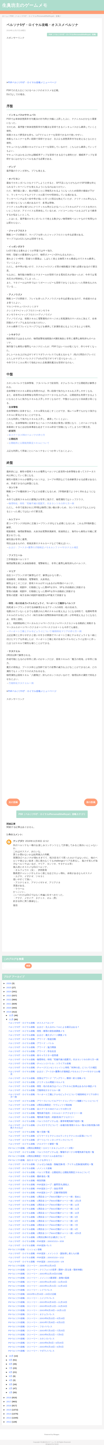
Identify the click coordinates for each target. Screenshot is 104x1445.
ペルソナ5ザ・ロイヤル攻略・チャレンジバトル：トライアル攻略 (39, 1063)
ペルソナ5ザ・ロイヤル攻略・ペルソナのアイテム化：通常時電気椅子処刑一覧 (46, 1121)
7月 (11, 1368)
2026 (9, 983)
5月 (11, 1376)
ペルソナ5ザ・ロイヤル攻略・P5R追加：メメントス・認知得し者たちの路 (43, 1253)
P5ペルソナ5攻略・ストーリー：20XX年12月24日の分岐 (35, 1274)
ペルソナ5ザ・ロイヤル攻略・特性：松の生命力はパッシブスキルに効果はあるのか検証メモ (52, 1086)
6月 (11, 1372)
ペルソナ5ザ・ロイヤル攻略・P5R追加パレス (30, 1245)
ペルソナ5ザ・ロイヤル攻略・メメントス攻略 (30, 1168)
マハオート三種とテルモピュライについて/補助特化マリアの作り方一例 (45, 631)
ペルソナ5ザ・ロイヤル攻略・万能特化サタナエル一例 (34, 1090)
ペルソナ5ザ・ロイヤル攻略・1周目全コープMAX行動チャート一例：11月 (43, 1209)
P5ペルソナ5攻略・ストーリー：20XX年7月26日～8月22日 (36, 1322)
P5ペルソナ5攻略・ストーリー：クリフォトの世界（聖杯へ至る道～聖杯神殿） (46, 1269)
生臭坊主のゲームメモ (24, 5)
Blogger (56, 1434)
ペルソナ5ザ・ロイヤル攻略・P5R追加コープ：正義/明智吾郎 (37, 1192)
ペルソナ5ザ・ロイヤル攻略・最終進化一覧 (29, 1176)
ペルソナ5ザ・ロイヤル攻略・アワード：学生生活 (32, 1051)
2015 (9, 1410)
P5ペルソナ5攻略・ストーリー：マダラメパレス (31, 1351)
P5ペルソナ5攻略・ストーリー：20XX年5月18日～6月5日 (36, 1347)
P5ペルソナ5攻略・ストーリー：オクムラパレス (31, 1314)
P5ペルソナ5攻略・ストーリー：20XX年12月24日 (32, 1265)
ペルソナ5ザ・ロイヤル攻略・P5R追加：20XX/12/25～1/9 (36, 1261)
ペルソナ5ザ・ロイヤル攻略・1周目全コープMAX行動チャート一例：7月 (43, 1225)
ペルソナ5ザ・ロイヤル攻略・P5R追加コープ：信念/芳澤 (35, 1188)
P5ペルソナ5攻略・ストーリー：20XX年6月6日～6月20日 (36, 1343)
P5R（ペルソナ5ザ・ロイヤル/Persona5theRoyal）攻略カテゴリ (52, 814)
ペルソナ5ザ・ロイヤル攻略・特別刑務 (26, 1180)
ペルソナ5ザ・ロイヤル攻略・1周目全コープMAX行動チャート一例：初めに (44, 1197)
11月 (11, 1019)
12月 (11, 1015)
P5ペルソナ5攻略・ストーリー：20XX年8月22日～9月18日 (36, 1318)
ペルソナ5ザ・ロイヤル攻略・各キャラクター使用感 (33, 1055)
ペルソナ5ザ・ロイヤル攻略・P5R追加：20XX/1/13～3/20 (36, 1241)
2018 (9, 1397)
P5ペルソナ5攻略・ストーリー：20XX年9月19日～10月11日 (37, 1310)
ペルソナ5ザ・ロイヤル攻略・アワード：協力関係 (32, 1047)
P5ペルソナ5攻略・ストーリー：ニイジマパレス (31, 1298)
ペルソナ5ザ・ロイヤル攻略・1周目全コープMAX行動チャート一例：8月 (43, 1221)
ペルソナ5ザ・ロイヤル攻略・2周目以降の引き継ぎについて (37, 1237)
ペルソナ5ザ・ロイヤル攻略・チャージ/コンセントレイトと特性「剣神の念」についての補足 (52, 1067)
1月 (11, 1392)
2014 (9, 1414)
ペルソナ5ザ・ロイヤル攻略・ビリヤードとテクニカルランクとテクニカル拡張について (50, 1136)
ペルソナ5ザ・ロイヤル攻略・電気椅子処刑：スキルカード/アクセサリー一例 (45, 1113)
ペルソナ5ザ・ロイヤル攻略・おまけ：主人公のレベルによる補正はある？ (43, 1027)
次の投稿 (13, 802)
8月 (11, 1364)
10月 (11, 1356)
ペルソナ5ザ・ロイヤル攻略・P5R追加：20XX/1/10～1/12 (36, 1257)
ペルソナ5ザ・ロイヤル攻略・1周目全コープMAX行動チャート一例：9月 (43, 1217)
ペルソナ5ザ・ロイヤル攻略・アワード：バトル (31, 1043)
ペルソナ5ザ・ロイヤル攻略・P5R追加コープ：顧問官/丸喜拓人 (38, 1184)
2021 (9, 1004)
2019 (9, 1012)
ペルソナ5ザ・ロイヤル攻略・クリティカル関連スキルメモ (36, 1082)
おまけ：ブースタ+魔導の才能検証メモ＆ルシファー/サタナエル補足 (43, 547)
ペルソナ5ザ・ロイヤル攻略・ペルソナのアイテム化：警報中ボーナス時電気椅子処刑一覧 (51, 1152)
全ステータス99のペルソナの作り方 (27, 435)
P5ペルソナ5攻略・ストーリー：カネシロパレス (31, 1338)
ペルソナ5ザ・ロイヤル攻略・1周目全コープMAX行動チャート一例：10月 (43, 1213)
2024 (9, 991)
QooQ (56, 1444)
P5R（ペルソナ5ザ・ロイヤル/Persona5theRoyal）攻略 (72, 34)
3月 (11, 1384)
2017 (9, 1401)
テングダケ (18, 841)
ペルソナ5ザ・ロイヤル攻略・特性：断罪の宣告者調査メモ (36, 1031)
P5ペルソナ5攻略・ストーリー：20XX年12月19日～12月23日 (37, 1282)
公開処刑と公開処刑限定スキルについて (29, 443)
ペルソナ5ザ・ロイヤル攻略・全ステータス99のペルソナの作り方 (39, 1109)
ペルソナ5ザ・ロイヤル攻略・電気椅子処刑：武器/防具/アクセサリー (41, 1117)
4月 (11, 1380)
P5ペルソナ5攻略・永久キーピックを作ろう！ (30, 1160)
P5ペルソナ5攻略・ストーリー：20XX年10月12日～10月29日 (37, 1306)
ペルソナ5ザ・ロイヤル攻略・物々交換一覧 (29, 1132)
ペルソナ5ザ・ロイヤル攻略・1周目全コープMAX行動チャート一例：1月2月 (44, 1201)
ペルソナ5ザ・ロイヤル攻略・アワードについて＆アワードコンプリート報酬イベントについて (53, 1101)
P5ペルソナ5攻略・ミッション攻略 (25, 1249)
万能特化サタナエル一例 (21, 683)
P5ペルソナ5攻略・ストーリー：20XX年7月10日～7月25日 (36, 1330)
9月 (11, 1360)
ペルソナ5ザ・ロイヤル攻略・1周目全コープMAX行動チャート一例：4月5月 (44, 1233)
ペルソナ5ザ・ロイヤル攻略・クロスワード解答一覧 (33, 1144)
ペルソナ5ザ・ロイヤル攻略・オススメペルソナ (31, 1023)
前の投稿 (90, 802)
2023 (9, 995)
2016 (9, 1405)
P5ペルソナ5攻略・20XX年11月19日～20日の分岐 (32, 1294)
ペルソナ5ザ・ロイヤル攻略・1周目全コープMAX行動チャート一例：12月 (43, 1205)
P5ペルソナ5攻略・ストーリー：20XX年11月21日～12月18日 (37, 1286)
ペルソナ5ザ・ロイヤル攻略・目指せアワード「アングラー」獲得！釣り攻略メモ (47, 1078)
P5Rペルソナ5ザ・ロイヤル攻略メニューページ (32, 82)
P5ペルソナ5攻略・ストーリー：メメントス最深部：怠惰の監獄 (38, 1278)
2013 (9, 1418)
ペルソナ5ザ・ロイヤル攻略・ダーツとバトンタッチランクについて (40, 1140)
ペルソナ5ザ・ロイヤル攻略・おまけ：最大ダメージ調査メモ (37, 1035)
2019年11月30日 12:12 (37, 841)
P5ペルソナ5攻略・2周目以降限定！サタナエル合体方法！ (36, 1156)
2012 (9, 1422)
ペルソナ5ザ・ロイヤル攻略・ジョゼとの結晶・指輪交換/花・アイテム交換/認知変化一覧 (50, 1164)
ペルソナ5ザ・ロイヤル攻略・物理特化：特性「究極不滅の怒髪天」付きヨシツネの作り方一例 (53, 1059)
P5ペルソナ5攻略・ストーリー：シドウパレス (30, 1290)
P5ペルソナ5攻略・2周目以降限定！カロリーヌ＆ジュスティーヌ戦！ (41, 1148)
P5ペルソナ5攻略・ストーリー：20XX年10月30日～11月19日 (37, 1302)
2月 (11, 1388)
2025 (9, 987)
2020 (9, 1008)
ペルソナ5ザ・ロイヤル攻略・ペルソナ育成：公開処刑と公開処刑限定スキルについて (49, 1172)
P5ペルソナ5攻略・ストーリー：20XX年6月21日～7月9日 (36, 1334)
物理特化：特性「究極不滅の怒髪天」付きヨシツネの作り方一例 (41, 503)
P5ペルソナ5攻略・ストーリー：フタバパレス (30, 1326)
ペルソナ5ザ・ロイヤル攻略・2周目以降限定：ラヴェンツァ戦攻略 (40, 1105)
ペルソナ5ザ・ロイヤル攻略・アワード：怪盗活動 (32, 1039)
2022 (9, 999)
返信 (15, 905)
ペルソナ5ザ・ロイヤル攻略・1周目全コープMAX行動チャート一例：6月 (43, 1229)
